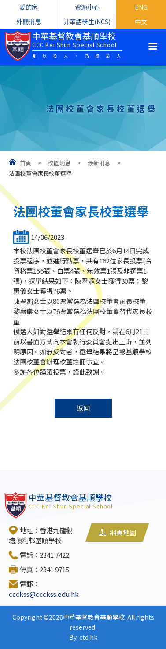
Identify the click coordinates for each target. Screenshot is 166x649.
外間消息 (28, 21)
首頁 (25, 163)
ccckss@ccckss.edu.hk (44, 594)
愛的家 (28, 7)
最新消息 (99, 163)
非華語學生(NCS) (87, 21)
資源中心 (87, 7)
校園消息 (59, 163)
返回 (83, 408)
